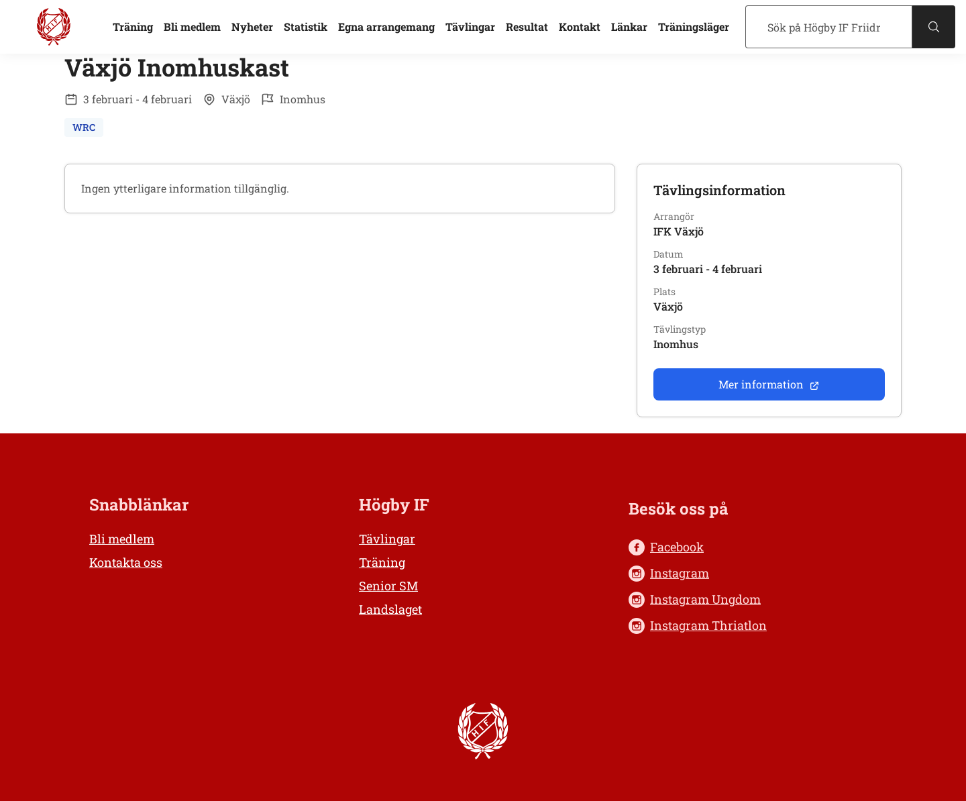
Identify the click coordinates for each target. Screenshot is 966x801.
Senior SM (388, 586)
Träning (133, 26)
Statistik (305, 26)
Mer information (769, 384)
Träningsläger (693, 26)
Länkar (629, 26)
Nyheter (252, 26)
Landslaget (390, 609)
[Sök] (828, 26)
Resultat (527, 26)
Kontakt (579, 26)
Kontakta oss (125, 562)
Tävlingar (470, 26)
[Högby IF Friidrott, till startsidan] (53, 27)
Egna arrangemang (386, 26)
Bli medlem (192, 26)
